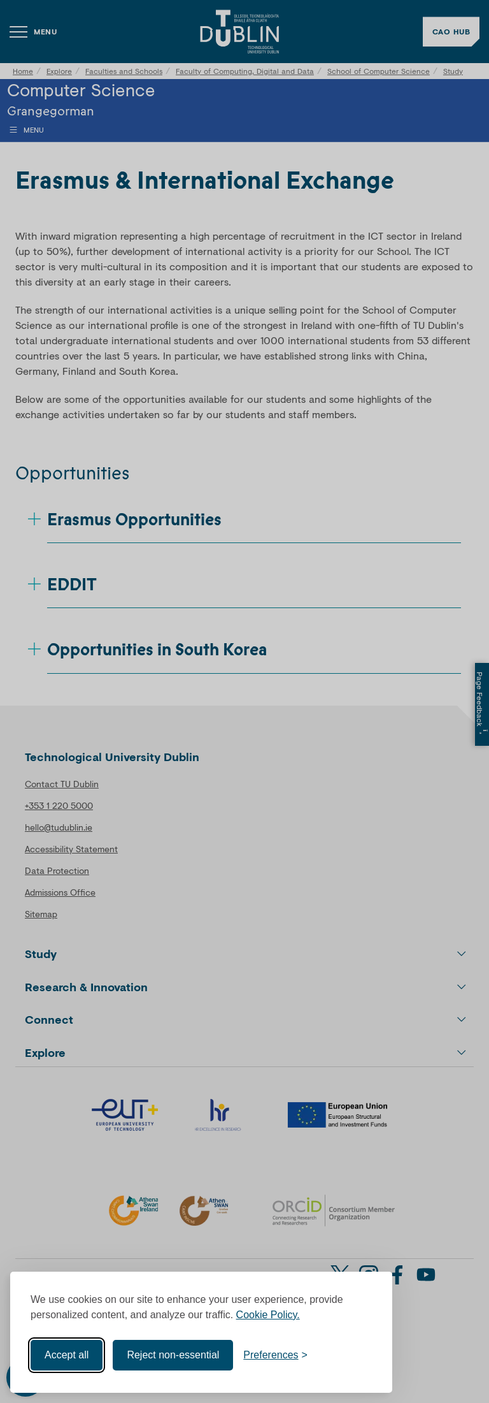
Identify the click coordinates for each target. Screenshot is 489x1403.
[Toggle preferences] (275, 1355)
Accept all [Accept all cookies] (67, 1354)
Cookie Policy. (268, 1314)
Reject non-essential (173, 1354)
